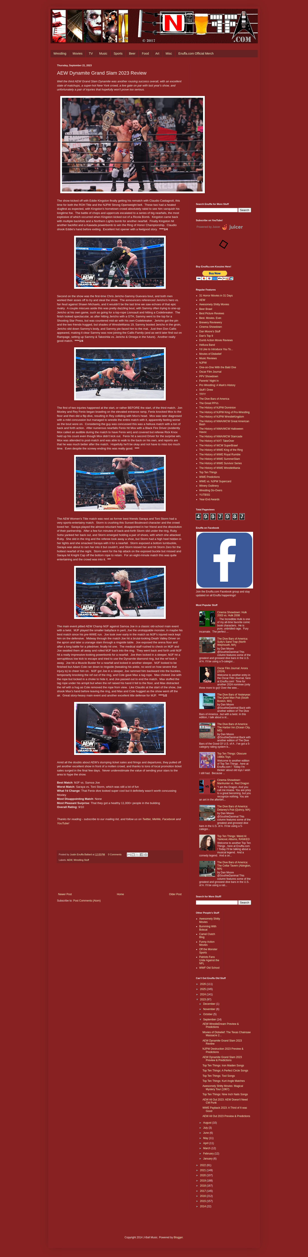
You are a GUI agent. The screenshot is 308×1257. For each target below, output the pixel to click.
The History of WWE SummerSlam (219, 458)
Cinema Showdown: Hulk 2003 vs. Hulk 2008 (232, 614)
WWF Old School (209, 967)
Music (103, 53)
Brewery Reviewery (210, 322)
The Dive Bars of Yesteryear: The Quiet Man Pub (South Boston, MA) (234, 698)
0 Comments (114, 854)
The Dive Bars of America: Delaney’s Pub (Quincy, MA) (233, 808)
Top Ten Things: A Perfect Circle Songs (225, 1070)
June (206, 1132)
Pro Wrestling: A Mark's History (217, 385)
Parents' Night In (209, 380)
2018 (203, 1185)
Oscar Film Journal (210, 371)
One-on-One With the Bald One (217, 367)
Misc (169, 53)
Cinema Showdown (210, 326)
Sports (118, 53)
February (208, 1153)
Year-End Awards (209, 499)
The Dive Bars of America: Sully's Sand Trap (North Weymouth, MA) (232, 642)
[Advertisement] (223, 130)
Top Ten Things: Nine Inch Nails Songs (225, 1094)
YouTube (63, 823)
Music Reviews (208, 358)
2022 (203, 1165)
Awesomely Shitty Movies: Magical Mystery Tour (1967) (222, 1087)
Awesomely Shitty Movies (214, 304)
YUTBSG (204, 494)
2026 (203, 984)
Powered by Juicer (208, 226)
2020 (203, 1175)
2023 (203, 999)
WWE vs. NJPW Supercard (215, 481)
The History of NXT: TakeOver (216, 440)
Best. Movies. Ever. (210, 318)
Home (120, 894)
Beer (132, 53)
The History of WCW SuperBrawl (218, 445)
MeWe (156, 819)
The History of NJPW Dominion (217, 407)
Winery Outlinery (209, 485)
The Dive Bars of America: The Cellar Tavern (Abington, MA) (234, 865)
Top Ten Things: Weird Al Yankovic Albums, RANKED (233, 838)
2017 (203, 1191)
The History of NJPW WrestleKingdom (221, 416)
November (209, 1009)
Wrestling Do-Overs (210, 490)
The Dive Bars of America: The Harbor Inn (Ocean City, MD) (233, 727)
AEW (69, 860)
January (208, 1158)
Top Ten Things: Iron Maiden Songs (223, 1065)
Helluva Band (207, 344)
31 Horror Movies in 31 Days (216, 295)
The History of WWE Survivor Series (220, 463)
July (206, 1127)
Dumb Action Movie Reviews (216, 340)
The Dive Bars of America (214, 398)
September (210, 1019)
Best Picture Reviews (211, 313)
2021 (203, 1170)
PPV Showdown (208, 376)
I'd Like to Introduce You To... (216, 349)
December (209, 1003)
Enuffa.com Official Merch (196, 53)
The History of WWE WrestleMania (219, 467)
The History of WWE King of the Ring (221, 449)
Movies (77, 53)
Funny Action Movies (207, 943)
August (207, 1122)
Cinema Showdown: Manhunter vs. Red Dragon (233, 781)
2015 (203, 1201)
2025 (203, 989)
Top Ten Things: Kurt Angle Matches (223, 1080)
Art (157, 53)
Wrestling (60, 53)
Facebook (168, 819)
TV (91, 53)
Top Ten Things (208, 472)
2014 (203, 1206)
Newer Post (65, 894)
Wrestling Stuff (81, 860)
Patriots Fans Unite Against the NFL (209, 960)
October (208, 1014)
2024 (203, 994)
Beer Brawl (205, 309)
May (206, 1138)
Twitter (146, 819)
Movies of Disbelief (210, 353)
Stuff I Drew (206, 389)
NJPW (203, 362)
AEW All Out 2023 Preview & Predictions (226, 1116)
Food (145, 53)
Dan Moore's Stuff (209, 331)
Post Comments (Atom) (87, 900)
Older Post (175, 894)
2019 (203, 1180)
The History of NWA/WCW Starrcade (221, 436)
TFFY (202, 394)
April (206, 1143)
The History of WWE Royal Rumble (220, 454)
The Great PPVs (208, 403)
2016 (203, 1196)
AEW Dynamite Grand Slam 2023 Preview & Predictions (222, 1059)
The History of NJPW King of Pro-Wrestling (224, 412)
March (207, 1148)
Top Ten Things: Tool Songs (218, 1075)
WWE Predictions (209, 477)
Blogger (178, 1237)
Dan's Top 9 (206, 335)
